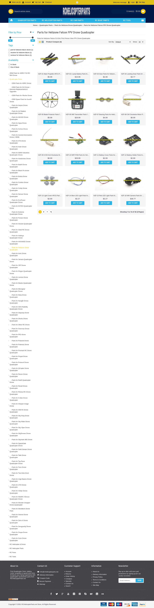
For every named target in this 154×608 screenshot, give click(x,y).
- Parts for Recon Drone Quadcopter (18, 375)
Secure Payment (44, 581)
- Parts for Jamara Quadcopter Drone (21, 260)
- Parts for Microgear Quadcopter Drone (17, 290)
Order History (69, 576)
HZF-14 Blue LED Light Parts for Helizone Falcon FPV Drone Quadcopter (78, 195)
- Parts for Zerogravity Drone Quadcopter (20, 528)
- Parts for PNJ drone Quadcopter (18, 336)
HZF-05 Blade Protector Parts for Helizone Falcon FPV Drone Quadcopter (50, 114)
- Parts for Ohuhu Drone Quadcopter (19, 320)
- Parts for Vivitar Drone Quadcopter (18, 492)
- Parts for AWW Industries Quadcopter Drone (19, 154)
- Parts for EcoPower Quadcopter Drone (17, 201)
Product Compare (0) (54, 42)
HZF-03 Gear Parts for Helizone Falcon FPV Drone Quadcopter (105, 74)
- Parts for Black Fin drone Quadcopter (19, 172)
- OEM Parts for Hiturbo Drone (21, 95)
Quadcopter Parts (16, 79)
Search (67, 586)
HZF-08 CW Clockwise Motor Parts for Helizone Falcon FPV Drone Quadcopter (133, 114)
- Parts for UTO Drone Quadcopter (18, 486)
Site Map (95, 585)
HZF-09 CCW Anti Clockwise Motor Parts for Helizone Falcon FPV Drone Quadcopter (50, 155)
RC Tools (13, 556)
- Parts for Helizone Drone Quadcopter (19, 249)
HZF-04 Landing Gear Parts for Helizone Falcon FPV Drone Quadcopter (133, 74)
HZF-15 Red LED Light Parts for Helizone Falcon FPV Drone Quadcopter (105, 195)
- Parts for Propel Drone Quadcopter (18, 357)
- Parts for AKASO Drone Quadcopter (19, 118)
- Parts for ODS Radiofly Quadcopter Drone (19, 308)
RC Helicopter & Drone (18, 544)
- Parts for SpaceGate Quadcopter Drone (18, 444)
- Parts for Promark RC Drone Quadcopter (21, 352)
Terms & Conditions (98, 580)
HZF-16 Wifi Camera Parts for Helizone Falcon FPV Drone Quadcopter (133, 195)
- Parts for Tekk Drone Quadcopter (18, 456)
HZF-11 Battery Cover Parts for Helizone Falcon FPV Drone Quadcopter (105, 155)
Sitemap (41, 584)
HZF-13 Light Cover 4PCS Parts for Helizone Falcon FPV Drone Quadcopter (50, 195)
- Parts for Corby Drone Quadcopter (18, 189)
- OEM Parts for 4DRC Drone (20, 83)
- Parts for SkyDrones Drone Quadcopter (20, 434)
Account (67, 571)
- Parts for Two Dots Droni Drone (19, 474)
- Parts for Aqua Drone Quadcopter (18, 124)
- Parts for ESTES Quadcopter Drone (21, 207)
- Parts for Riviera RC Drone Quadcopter (20, 393)
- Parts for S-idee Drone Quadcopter (18, 399)
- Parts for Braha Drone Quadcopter (18, 177)
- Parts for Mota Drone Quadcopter (18, 296)
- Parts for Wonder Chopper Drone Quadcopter (20, 504)
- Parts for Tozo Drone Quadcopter (18, 468)
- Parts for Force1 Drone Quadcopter (19, 219)
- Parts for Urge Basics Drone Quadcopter (20, 480)
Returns (67, 574)
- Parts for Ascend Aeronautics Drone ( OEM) (21, 136)
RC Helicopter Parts (16, 548)
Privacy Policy (97, 577)
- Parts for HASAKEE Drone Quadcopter (20, 243)
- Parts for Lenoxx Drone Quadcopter (19, 278)
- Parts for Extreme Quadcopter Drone (17, 213)
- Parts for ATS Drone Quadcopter (18, 142)
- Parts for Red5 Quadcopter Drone (20, 381)
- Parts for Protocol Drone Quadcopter (19, 363)
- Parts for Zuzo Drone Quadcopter (18, 539)
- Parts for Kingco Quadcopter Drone (21, 272)
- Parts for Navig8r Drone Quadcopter (19, 302)
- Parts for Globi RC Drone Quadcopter (19, 231)
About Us (95, 572)
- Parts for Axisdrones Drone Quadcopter (20, 160)
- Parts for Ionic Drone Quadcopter (18, 254)
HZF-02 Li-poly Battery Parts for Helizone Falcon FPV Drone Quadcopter (78, 74)
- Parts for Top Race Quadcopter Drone (17, 462)
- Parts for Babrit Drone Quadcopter (18, 166)
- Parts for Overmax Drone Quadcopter (19, 330)
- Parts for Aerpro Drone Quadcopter (19, 106)
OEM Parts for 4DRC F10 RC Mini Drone (20, 74)
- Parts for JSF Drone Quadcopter (18, 266)
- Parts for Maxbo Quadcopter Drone (21, 284)
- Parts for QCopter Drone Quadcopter (19, 369)
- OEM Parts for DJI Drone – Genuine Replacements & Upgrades (20, 89)
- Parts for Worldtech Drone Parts (20, 510)
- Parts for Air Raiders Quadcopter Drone (18, 112)
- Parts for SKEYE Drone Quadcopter (19, 411)
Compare (68, 579)
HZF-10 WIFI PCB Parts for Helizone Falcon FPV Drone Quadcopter (78, 155)
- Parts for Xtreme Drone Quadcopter (19, 516)
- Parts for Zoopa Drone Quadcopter (18, 533)
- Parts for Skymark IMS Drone (21, 439)
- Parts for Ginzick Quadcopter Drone (21, 225)
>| (50, 212)
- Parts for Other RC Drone (19, 325)
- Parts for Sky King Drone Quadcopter (19, 417)
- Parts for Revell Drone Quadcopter (18, 387)
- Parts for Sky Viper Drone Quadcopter (20, 429)
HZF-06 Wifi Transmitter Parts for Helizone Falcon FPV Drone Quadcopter (78, 114)
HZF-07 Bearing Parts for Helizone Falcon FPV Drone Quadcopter (105, 114)
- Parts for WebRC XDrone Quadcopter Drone (19, 498)
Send (139, 580)
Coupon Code (43, 578)
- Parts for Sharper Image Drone (19, 405)
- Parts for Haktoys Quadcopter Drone (17, 237)
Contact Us (68, 583)
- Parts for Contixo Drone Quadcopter (19, 183)
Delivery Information (45, 575)
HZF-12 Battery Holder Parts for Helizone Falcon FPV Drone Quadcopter (133, 155)
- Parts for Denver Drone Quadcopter (19, 195)
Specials (67, 581)
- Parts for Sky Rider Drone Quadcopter (20, 423)
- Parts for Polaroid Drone (19, 341)
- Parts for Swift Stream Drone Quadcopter (21, 450)
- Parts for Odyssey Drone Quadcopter (19, 314)
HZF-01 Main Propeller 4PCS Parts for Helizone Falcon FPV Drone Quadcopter (50, 74)
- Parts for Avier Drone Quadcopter (18, 148)
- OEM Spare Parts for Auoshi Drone (21, 100)
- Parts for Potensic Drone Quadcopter (19, 346)
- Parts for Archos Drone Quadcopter (19, 130)
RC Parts (13, 552)
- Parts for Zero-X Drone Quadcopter (19, 522)
